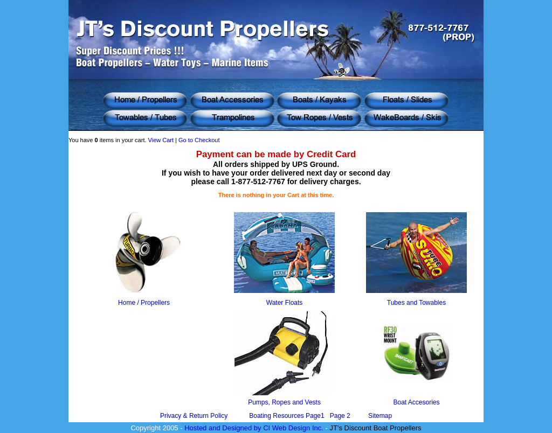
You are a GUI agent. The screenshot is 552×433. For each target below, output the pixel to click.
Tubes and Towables (416, 302)
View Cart (161, 140)
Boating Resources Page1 (287, 416)
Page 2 (340, 416)
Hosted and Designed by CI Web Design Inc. (253, 428)
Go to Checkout (198, 140)
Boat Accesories (416, 402)
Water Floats (284, 302)
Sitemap (380, 416)
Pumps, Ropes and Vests (284, 402)
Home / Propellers (144, 302)
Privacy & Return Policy (193, 416)
